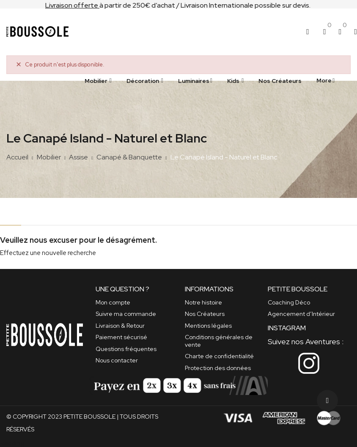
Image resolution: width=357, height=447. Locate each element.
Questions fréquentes (126, 349)
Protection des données (218, 368)
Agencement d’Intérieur (301, 314)
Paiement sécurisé (121, 337)
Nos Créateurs (205, 314)
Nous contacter (117, 360)
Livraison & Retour (120, 325)
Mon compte (113, 302)
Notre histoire (203, 302)
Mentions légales (208, 325)
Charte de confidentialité (219, 356)
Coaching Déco (289, 302)
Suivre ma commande (126, 314)
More (324, 80)
